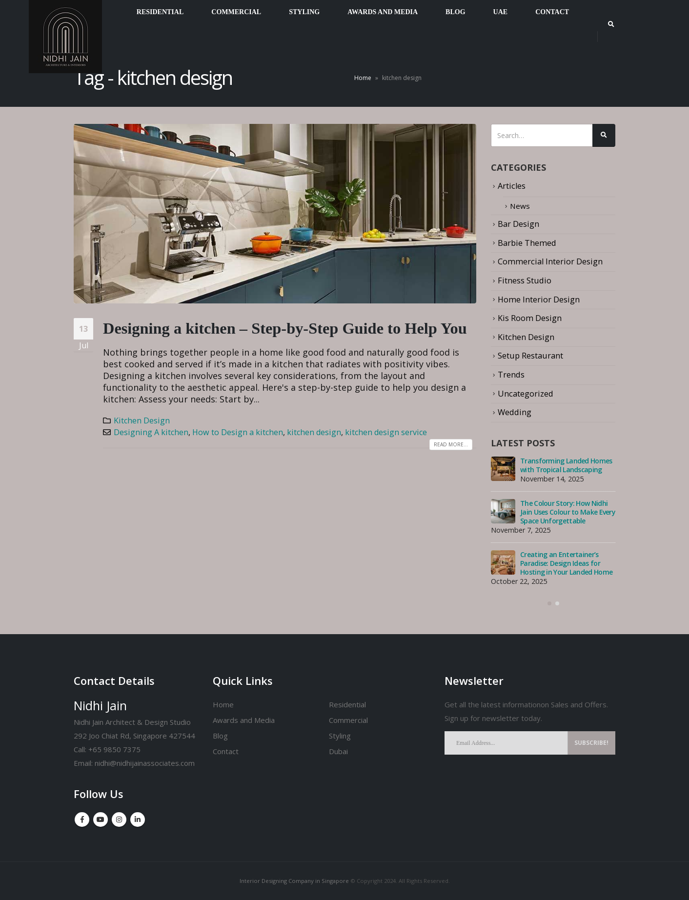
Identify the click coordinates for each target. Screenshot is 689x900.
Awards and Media (244, 720)
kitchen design (314, 432)
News (520, 205)
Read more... (451, 444)
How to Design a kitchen (237, 432)
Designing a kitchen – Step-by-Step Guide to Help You (285, 328)
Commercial (348, 720)
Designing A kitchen (151, 432)
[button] (549, 603)
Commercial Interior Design (550, 261)
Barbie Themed (527, 242)
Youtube (100, 819)
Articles (512, 185)
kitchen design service (386, 432)
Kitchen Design (142, 420)
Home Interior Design (539, 298)
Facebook (82, 819)
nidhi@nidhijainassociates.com (145, 763)
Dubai (338, 751)
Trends (511, 374)
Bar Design (518, 223)
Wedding (514, 411)
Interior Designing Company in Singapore (294, 880)
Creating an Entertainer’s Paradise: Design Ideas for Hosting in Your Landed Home (566, 562)
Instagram (119, 819)
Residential (347, 704)
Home (362, 78)
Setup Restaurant (530, 354)
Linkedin (137, 819)
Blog (220, 735)
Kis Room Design (530, 317)
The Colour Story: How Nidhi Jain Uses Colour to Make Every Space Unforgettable (567, 511)
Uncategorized (525, 392)
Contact (226, 751)
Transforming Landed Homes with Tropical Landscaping (566, 465)
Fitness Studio (524, 279)
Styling (340, 735)
